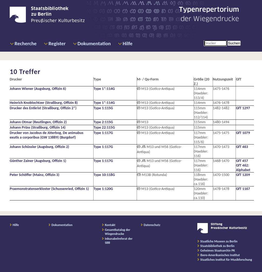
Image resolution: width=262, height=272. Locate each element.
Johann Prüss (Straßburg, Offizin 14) (38, 127)
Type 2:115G (103, 122)
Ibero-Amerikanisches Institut (220, 255)
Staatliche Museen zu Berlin (218, 241)
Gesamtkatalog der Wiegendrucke (117, 232)
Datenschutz (152, 225)
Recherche (26, 43)
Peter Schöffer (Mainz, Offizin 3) (34, 174)
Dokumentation (94, 43)
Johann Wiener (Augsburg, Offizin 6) (38, 88)
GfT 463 (242, 146)
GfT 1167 (243, 188)
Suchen (234, 43)
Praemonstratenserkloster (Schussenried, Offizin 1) (49, 188)
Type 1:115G (103, 108)
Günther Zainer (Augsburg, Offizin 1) (38, 160)
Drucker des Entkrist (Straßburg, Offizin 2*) (43, 108)
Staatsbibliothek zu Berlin (217, 246)
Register (57, 43)
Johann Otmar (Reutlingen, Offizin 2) (38, 122)
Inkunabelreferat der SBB (119, 241)
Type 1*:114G (104, 88)
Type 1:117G (103, 132)
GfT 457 (242, 160)
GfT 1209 (243, 174)
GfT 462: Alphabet (243, 167)
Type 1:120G (103, 188)
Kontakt (110, 225)
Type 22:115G (104, 127)
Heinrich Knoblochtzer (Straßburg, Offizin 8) (44, 102)
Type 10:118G (104, 174)
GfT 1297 (243, 108)
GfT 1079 (243, 132)
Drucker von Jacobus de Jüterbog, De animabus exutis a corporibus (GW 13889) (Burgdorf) (46, 135)
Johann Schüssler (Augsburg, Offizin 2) (39, 146)
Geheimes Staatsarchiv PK (217, 250)
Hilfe (128, 43)
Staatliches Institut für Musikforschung (226, 260)
